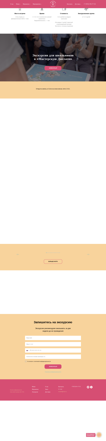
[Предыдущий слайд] (17, 270)
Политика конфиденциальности (53, 412)
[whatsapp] (88, 428)
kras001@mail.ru (62, 432)
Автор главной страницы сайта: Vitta (17, 432)
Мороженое (26, 4)
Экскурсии (35, 432)
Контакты (69, 4)
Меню (18, 4)
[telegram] (91, 428)
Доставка (77, 4)
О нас (12, 4)
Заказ (46, 429)
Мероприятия (36, 4)
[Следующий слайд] (88, 270)
